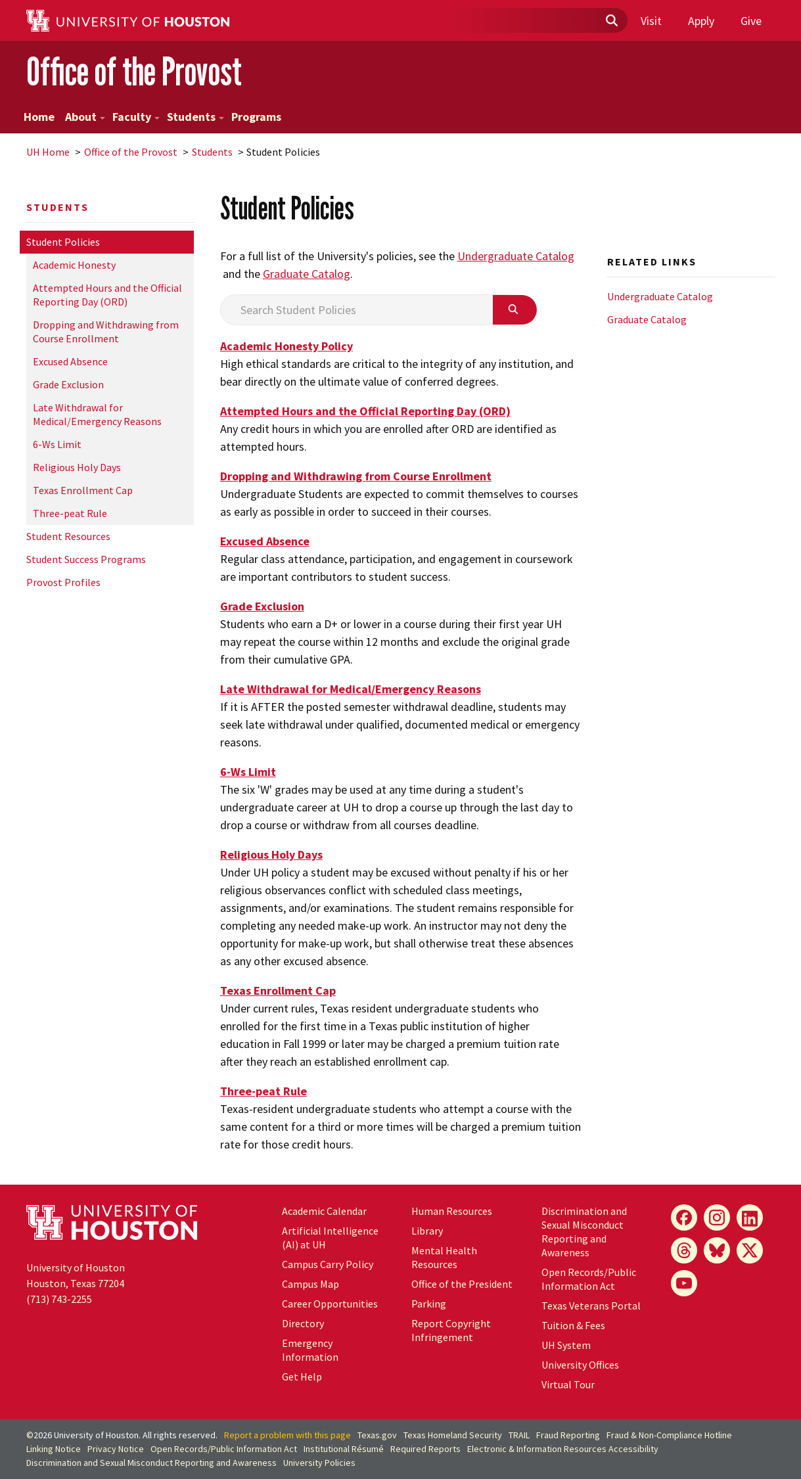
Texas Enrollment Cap (83, 490)
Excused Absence (70, 361)
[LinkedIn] (750, 1217)
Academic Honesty (74, 264)
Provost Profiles (63, 582)
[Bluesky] (717, 1250)
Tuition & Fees (573, 1325)
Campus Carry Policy (327, 1264)
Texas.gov (377, 1435)
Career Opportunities (330, 1303)
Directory (303, 1323)
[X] (750, 1250)
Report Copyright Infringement (451, 1330)
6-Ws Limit (57, 444)
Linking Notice (53, 1449)
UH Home (48, 151)
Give (751, 20)
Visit (651, 20)
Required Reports (425, 1449)
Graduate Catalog (306, 273)
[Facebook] (684, 1217)
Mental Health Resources (444, 1257)
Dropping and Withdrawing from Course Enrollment (106, 331)
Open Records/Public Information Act (588, 1278)
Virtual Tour (568, 1384)
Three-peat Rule (70, 513)
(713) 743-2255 (59, 1299)
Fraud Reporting (568, 1435)
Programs (256, 116)
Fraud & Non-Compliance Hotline (669, 1435)
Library (427, 1230)
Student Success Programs (86, 559)
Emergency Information (310, 1349)
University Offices (580, 1364)
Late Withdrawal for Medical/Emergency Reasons (97, 414)
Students (195, 116)
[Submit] (611, 21)
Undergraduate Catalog (515, 255)
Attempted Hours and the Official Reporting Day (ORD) (107, 294)
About (85, 116)
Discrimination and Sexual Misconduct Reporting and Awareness (584, 1231)
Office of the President (462, 1283)
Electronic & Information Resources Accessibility (562, 1449)
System (566, 1345)
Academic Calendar (324, 1210)
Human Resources (451, 1210)
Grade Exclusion (68, 384)
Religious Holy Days (77, 467)
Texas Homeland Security (452, 1435)
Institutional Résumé (344, 1449)
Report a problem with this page (287, 1435)
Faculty (136, 116)
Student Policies (63, 241)
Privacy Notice (115, 1449)
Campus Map (310, 1283)
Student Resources (68, 536)
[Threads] (684, 1250)
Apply (701, 20)
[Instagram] (717, 1217)
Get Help (302, 1376)
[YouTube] (684, 1283)
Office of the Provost (134, 71)
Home (39, 116)
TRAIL (519, 1435)
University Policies (319, 1462)
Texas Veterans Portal (591, 1305)
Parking (428, 1303)
